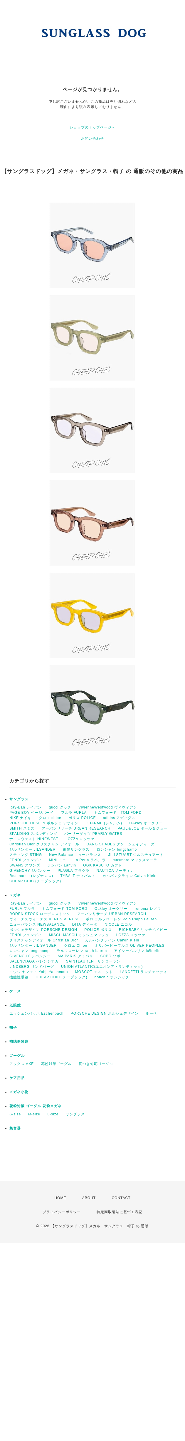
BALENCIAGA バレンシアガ (34, 961)
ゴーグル (17, 1056)
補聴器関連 (18, 1042)
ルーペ (151, 1013)
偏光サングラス (76, 849)
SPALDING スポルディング (33, 834)
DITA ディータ (84, 924)
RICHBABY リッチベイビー (143, 930)
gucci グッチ (60, 807)
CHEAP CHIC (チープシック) (35, 881)
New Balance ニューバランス (75, 855)
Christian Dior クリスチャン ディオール (44, 844)
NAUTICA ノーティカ (115, 871)
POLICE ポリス (98, 930)
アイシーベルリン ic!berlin (137, 951)
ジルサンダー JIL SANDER (33, 945)
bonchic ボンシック (112, 977)
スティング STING (25, 855)
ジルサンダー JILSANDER (32, 849)
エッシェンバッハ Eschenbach (36, 1013)
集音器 (15, 1128)
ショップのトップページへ (92, 127)
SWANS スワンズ (24, 865)
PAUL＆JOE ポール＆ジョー (142, 828)
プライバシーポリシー (62, 1212)
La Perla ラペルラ (90, 860)
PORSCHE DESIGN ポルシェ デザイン (43, 823)
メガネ (15, 895)
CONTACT (121, 1198)
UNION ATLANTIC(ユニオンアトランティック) (102, 967)
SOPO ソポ (110, 956)
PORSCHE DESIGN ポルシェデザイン (105, 1013)
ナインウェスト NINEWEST (33, 839)
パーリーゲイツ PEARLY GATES (93, 834)
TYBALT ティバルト (77, 876)
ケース (15, 991)
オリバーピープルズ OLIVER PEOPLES (130, 945)
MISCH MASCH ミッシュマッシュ (79, 935)
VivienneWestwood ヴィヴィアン (107, 807)
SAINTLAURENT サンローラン (93, 961)
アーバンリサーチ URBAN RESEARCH (76, 828)
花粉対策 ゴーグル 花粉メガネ (35, 1106)
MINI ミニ (58, 860)
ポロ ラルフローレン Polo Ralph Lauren (121, 919)
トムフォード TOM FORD (118, 813)
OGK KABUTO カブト (102, 865)
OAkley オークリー (146, 823)
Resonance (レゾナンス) (31, 876)
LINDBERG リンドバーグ (31, 967)
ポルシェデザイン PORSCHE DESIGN (43, 930)
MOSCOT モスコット (94, 972)
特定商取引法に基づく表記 (119, 1212)
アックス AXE (21, 1064)
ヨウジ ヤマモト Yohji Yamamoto (38, 972)
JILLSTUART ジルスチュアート (136, 855)
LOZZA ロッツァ (80, 839)
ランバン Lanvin (61, 865)
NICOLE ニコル (118, 924)
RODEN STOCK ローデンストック (39, 914)
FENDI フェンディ (25, 860)
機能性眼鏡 (18, 977)
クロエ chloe (50, 818)
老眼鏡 (15, 1005)
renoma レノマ (148, 909)
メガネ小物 (18, 1092)
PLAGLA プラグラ (73, 871)
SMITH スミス (22, 828)
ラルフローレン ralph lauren (82, 951)
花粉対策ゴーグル (56, 1064)
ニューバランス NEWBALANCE (37, 924)
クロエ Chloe (76, 945)
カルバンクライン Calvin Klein (129, 876)
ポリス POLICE (82, 818)
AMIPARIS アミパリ (75, 956)
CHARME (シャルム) (104, 823)
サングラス (18, 799)
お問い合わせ (92, 138)
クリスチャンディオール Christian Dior (43, 940)
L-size (52, 1114)
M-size (34, 1114)
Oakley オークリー (111, 909)
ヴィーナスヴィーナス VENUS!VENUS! (44, 919)
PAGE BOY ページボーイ (31, 813)
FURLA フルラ (22, 909)
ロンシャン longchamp (117, 849)
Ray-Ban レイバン (25, 807)
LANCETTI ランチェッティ (143, 972)
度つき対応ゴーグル (96, 1064)
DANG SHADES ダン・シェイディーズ (121, 844)
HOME (60, 1198)
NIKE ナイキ (20, 818)
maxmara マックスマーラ (135, 860)
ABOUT (89, 1198)
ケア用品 (17, 1078)
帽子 (13, 1027)
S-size (15, 1114)
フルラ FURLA (74, 813)
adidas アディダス (119, 818)
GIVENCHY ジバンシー (30, 871)
